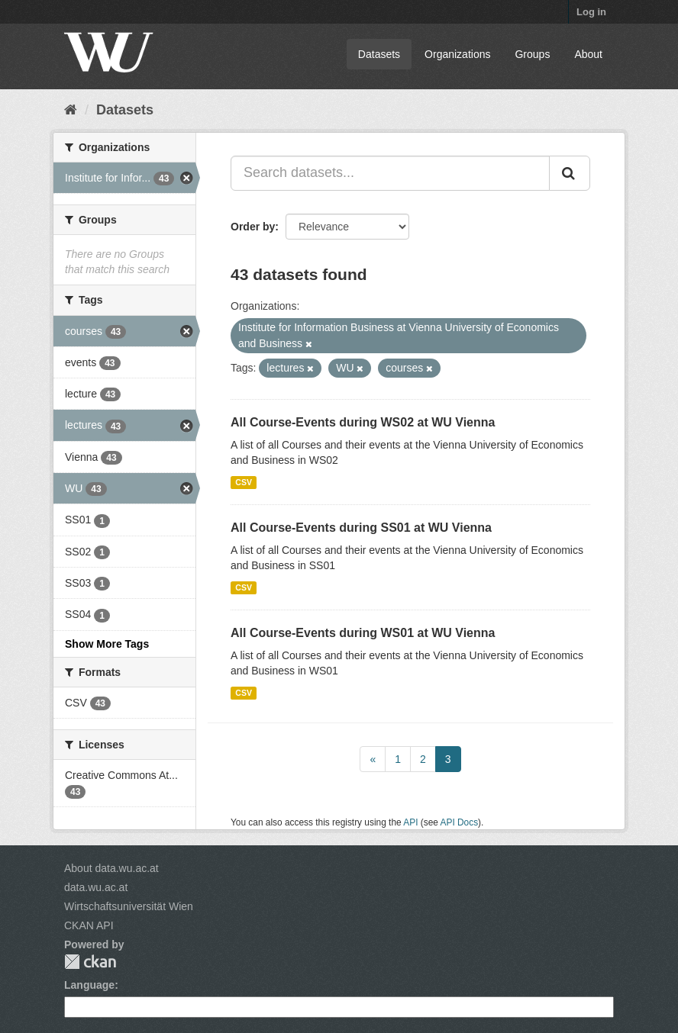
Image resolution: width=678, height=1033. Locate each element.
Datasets (379, 54)
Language (89, 985)
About (588, 54)
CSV (243, 482)
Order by (253, 226)
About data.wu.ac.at (111, 868)
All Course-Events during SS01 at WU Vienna (361, 527)
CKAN (90, 962)
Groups (532, 54)
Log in (591, 12)
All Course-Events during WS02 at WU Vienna (363, 422)
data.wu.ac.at (96, 887)
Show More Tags (107, 644)
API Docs (460, 822)
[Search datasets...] (390, 173)
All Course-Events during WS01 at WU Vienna (363, 632)
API (410, 822)
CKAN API (89, 925)
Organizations (457, 54)
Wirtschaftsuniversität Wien (128, 906)
